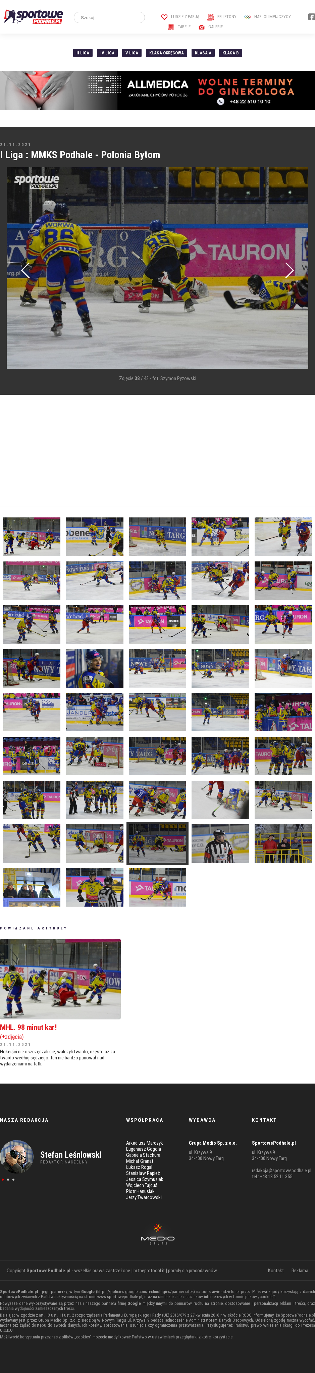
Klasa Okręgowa (166, 52)
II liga (82, 52)
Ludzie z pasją (180, 16)
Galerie (210, 26)
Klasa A (203, 52)
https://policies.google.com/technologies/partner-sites (145, 1291)
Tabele (179, 26)
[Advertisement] (157, 451)
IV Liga (107, 52)
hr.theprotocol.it (149, 1271)
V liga (131, 52)
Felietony (222, 16)
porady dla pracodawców (192, 1271)
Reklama (300, 1271)
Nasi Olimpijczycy (267, 16)
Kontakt (276, 1271)
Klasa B (230, 52)
